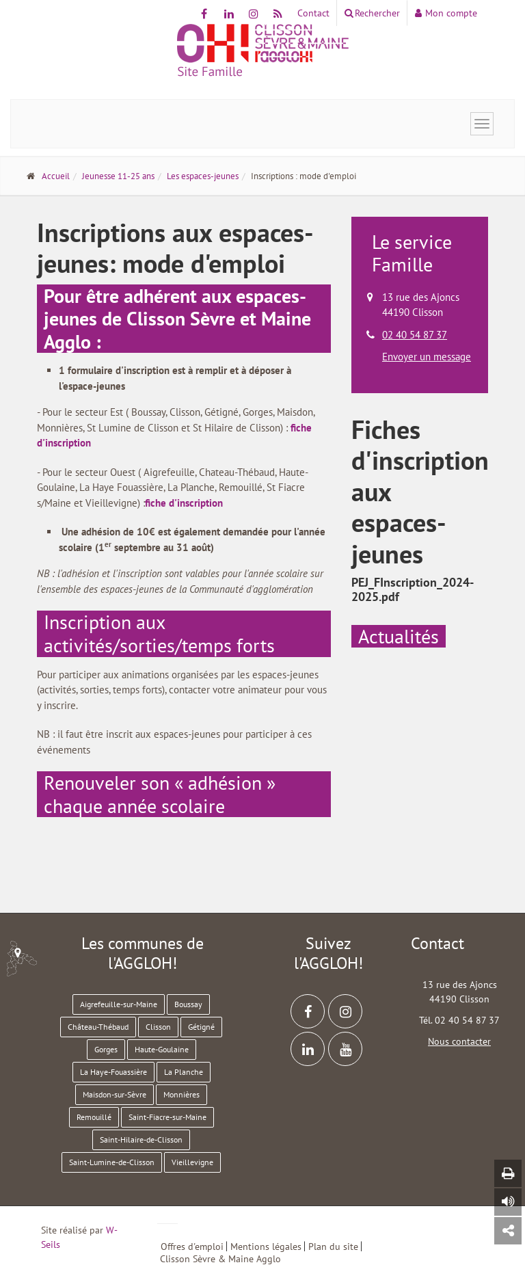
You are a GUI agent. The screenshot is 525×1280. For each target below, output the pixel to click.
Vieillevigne (192, 1162)
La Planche (183, 1072)
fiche (157, 502)
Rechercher (372, 13)
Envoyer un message (426, 356)
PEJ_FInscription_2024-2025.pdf (412, 589)
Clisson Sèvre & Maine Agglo (220, 1259)
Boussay (188, 1004)
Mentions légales (265, 1246)
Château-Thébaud (98, 1027)
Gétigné (201, 1027)
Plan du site (333, 1246)
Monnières (181, 1094)
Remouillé (94, 1117)
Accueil (56, 176)
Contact (313, 13)
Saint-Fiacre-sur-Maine (167, 1117)
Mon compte (446, 13)
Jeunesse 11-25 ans (118, 176)
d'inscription (196, 502)
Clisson (158, 1027)
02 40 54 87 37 (414, 334)
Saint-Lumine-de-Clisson (111, 1162)
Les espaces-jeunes (203, 176)
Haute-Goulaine (162, 1049)
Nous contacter (459, 1041)
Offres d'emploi (192, 1246)
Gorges (106, 1049)
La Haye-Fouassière (113, 1072)
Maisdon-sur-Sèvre (114, 1094)
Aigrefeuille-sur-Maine (118, 1004)
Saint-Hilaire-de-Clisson (141, 1139)
